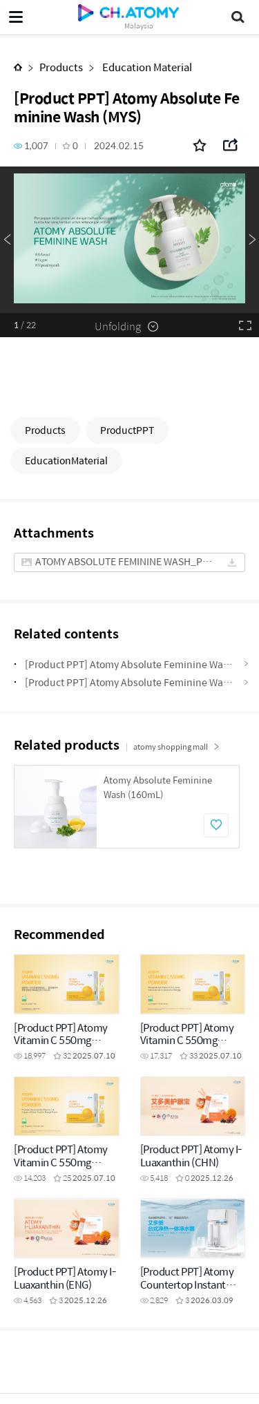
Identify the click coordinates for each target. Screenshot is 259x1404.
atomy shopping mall (176, 746)
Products (61, 67)
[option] (129, 239)
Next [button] (252, 240)
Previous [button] (7, 240)
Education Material (146, 67)
